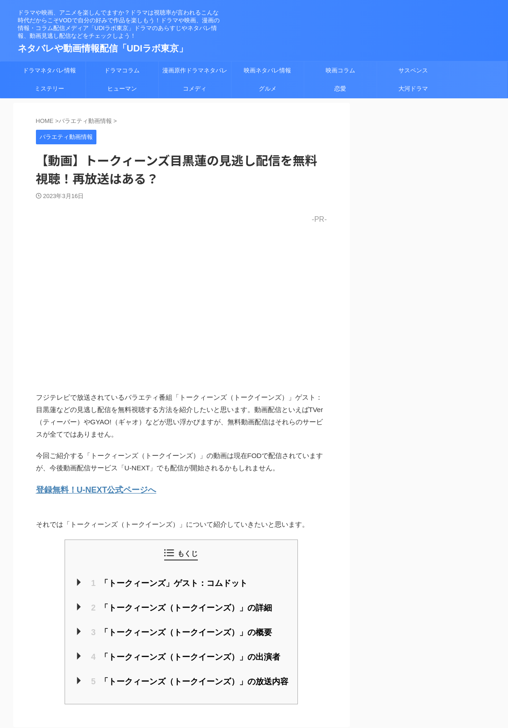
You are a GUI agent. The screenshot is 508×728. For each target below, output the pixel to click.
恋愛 (340, 88)
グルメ (268, 88)
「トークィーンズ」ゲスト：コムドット (171, 581)
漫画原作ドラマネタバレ (194, 70)
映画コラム (340, 70)
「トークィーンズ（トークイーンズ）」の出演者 (185, 651)
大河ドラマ (413, 88)
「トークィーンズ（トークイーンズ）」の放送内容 (189, 674)
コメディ (194, 88)
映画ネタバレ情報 (267, 70)
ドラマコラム (122, 70)
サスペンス (413, 70)
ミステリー (49, 88)
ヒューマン (122, 88)
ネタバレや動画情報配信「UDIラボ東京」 (103, 48)
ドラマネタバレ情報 (49, 70)
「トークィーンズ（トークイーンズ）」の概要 (181, 627)
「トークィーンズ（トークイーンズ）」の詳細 (181, 604)
